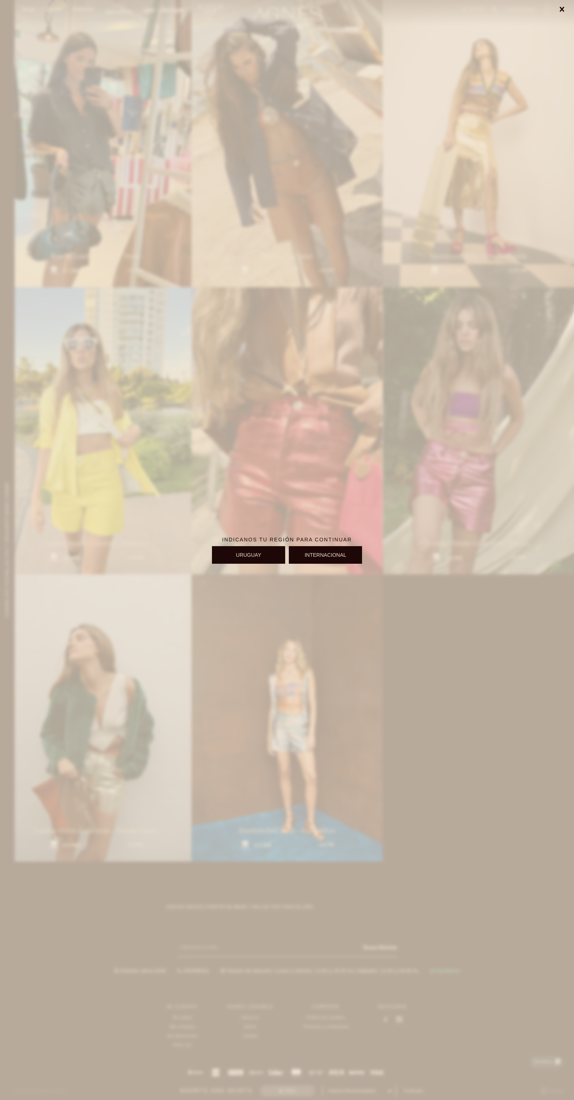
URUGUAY (248, 555)
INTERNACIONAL (325, 555)
